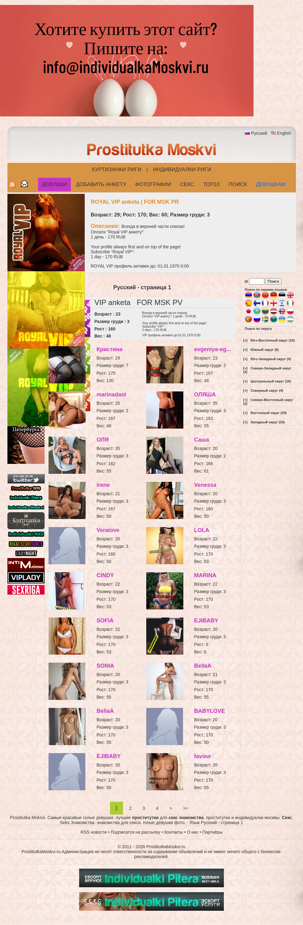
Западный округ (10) (267, 422)
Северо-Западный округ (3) (267, 370)
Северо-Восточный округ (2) (268, 401)
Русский (259, 133)
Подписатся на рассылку (135, 832)
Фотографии (153, 184)
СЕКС (187, 184)
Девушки (54, 184)
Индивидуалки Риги (182, 169)
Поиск (237, 184)
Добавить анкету (101, 184)
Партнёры (212, 832)
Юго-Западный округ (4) (270, 359)
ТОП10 (211, 184)
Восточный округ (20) (268, 413)
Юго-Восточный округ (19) (272, 340)
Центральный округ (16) (270, 381)
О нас (192, 832)
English (284, 133)
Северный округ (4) (266, 390)
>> (185, 808)
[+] (245, 340)
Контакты (173, 832)
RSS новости (94, 832)
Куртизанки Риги (116, 169)
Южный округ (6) (264, 349)
